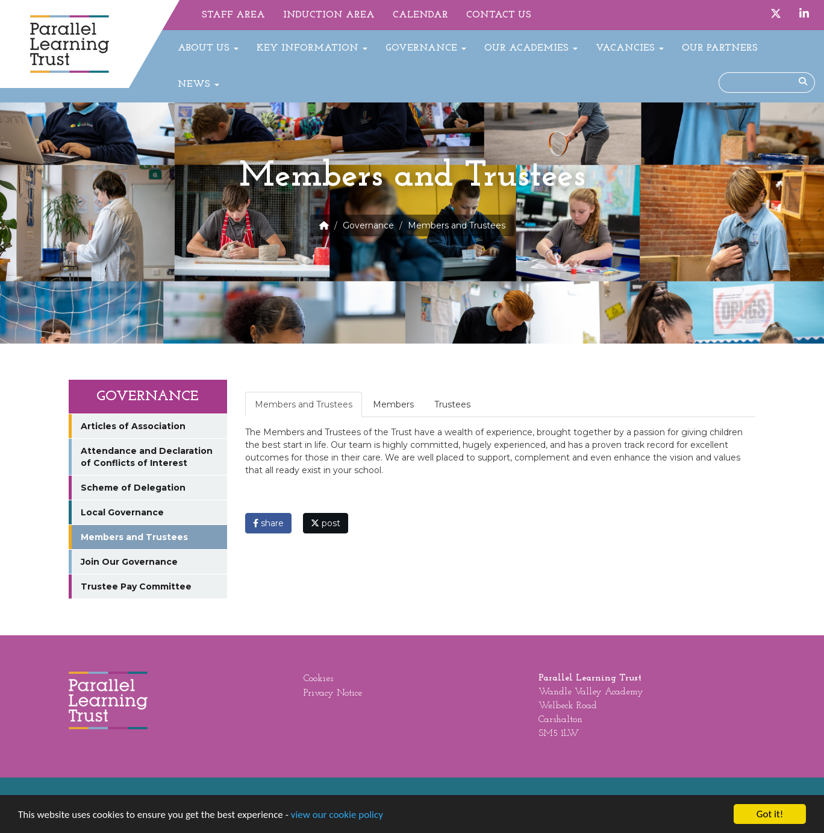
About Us (208, 48)
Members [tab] (393, 404)
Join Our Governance (129, 561)
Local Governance (122, 512)
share (268, 523)
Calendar (420, 15)
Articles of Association (133, 426)
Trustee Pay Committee (136, 586)
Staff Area (233, 15)
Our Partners (720, 48)
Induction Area (329, 15)
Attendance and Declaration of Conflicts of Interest (147, 456)
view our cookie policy (337, 816)
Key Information (312, 48)
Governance (425, 48)
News (198, 84)
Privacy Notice (333, 693)
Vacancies (630, 48)
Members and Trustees (134, 537)
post (325, 523)
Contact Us (498, 15)
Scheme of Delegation (133, 487)
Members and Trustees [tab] (303, 404)
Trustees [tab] (452, 404)
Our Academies (531, 48)
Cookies (318, 679)
